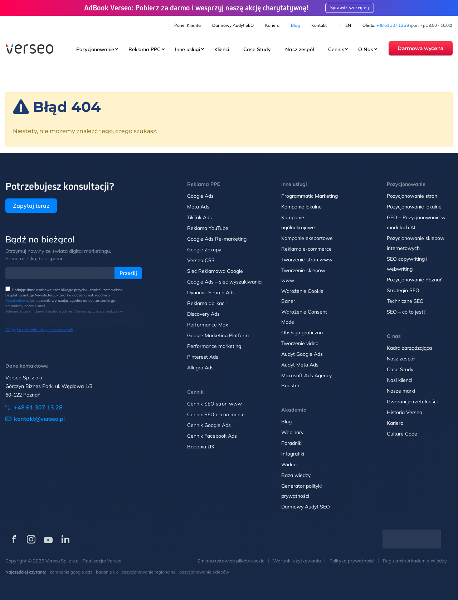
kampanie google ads (71, 572)
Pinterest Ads (202, 357)
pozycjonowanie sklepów (204, 572)
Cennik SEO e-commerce (216, 414)
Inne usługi (187, 49)
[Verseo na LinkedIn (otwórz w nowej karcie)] (65, 539)
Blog (295, 25)
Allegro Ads (200, 367)
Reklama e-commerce (306, 249)
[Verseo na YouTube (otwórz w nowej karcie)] (48, 539)
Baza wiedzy (296, 475)
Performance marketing (214, 346)
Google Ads (200, 196)
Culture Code (402, 434)
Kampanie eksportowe (307, 238)
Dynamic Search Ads (211, 292)
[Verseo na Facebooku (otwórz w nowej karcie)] (14, 539)
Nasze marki (401, 391)
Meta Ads (198, 206)
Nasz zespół (299, 49)
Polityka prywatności (352, 561)
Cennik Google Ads (209, 425)
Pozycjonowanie (95, 49)
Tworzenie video (299, 343)
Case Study (257, 49)
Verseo (114, 561)
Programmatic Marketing (309, 196)
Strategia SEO (403, 290)
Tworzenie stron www (306, 259)
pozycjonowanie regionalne (148, 572)
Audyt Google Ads (302, 354)
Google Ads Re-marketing (217, 239)
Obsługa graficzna (302, 332)
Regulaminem (16, 300)
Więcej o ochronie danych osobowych (39, 329)
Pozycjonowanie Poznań (415, 279)
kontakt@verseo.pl (39, 418)
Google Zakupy (204, 249)
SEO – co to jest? (406, 312)
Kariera (272, 25)
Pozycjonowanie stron (412, 196)
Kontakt (319, 25)
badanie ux (107, 572)
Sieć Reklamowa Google (215, 271)
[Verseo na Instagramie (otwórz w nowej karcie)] (31, 539)
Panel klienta (184, 25)
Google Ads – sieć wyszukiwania (224, 282)
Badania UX (200, 446)
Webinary (292, 432)
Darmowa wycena (421, 48)
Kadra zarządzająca (409, 348)
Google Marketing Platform (218, 335)
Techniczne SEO (405, 301)
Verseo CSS (201, 260)
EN (344, 25)
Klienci (221, 49)
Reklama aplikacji (206, 303)
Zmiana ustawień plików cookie (231, 561)
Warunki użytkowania (297, 561)
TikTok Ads (199, 217)
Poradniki (291, 443)
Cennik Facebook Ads (212, 436)
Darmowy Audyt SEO (233, 25)
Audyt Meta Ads (300, 365)
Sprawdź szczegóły (350, 8)
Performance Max (207, 324)
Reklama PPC (144, 49)
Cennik (336, 49)
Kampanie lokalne (301, 206)
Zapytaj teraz (31, 205)
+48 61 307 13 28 (392, 25)
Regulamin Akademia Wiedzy (415, 561)
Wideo (289, 464)
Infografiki (292, 454)
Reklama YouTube (207, 228)
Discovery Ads (203, 314)
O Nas (365, 49)
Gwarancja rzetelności (412, 401)
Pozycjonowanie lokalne (414, 206)
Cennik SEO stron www (214, 403)
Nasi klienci (399, 380)
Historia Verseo (404, 412)
